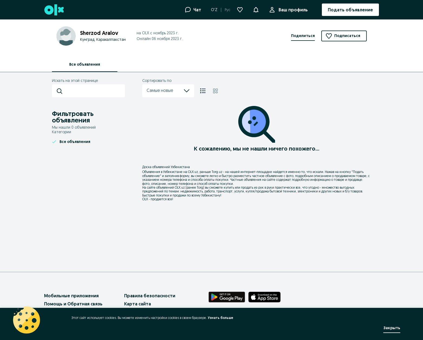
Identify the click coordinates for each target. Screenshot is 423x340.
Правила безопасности (149, 295)
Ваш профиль (292, 9)
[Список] (203, 90)
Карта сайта (137, 303)
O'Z (214, 9)
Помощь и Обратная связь (73, 303)
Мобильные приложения (71, 295)
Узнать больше (220, 318)
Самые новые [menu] (168, 91)
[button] (256, 9)
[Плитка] (215, 90)
